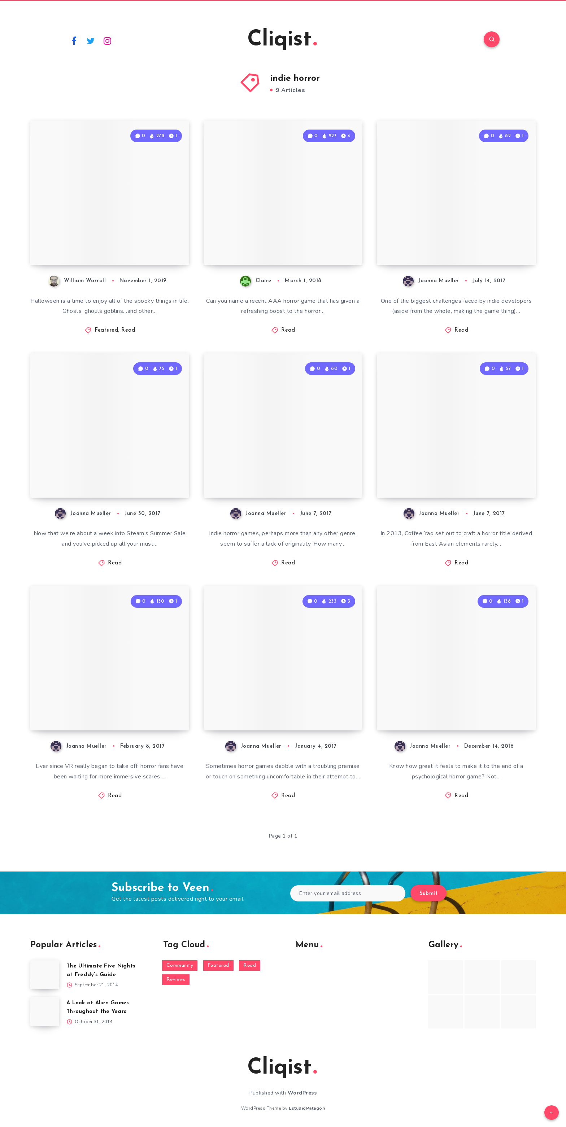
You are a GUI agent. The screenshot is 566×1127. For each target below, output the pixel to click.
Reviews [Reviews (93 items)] (176, 979)
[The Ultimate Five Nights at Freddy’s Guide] (44, 974)
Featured (106, 330)
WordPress (302, 1092)
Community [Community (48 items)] (179, 965)
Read (128, 330)
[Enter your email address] (347, 893)
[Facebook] (74, 40)
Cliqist (282, 40)
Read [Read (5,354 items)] (249, 965)
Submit (428, 893)
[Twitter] (91, 40)
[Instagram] (107, 40)
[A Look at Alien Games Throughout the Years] (44, 1011)
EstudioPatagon (307, 1108)
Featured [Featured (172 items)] (218, 965)
